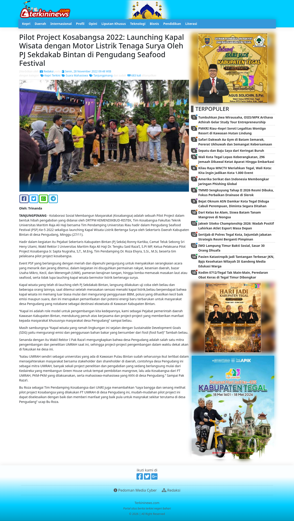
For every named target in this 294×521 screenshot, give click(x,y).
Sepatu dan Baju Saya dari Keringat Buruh (231, 150)
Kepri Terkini (50, 75)
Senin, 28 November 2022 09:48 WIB (86, 71)
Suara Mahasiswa (75, 75)
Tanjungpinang (101, 75)
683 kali (134, 75)
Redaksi (47, 71)
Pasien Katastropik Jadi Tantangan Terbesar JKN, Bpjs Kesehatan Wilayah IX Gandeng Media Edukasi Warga (236, 261)
